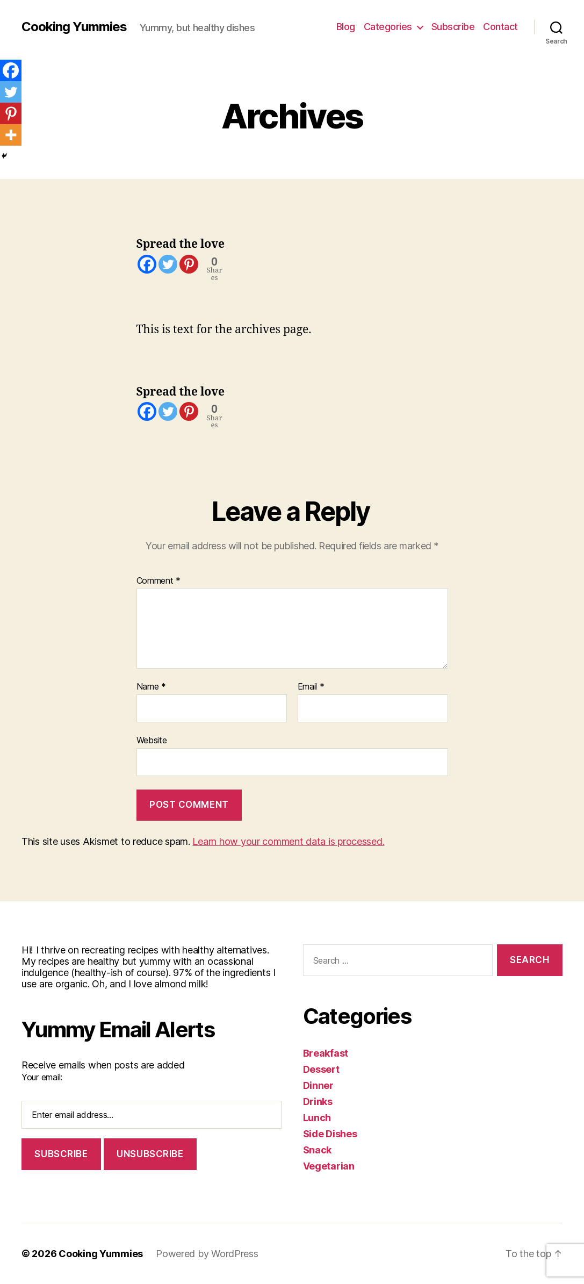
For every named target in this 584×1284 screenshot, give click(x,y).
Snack (317, 1150)
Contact (500, 26)
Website (151, 740)
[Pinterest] (188, 264)
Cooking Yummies (74, 26)
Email (311, 687)
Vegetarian (329, 1166)
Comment (158, 581)
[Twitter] (167, 264)
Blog (345, 26)
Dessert (321, 1069)
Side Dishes (330, 1133)
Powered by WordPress (207, 1253)
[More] (10, 135)
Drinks (318, 1101)
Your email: (41, 1077)
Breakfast (326, 1053)
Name (151, 687)
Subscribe (453, 26)
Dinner (318, 1085)
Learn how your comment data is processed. (288, 841)
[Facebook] (147, 264)
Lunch (317, 1117)
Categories (388, 26)
